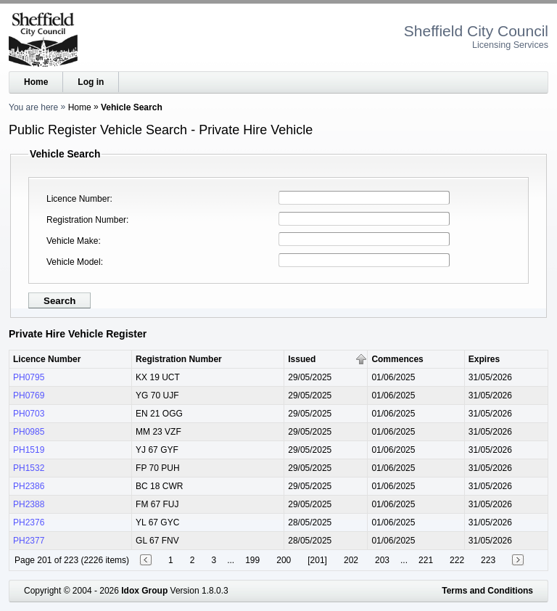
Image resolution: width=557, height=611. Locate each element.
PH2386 (28, 486)
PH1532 (28, 468)
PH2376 (28, 522)
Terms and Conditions (487, 591)
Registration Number (86, 220)
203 (382, 560)
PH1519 (28, 450)
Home (36, 82)
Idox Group (144, 591)
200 (283, 560)
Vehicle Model (73, 262)
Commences (397, 359)
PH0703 (28, 414)
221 (425, 560)
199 (252, 560)
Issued (301, 359)
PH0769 (28, 395)
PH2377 (28, 541)
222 (457, 560)
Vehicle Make (72, 241)
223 (488, 560)
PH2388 (28, 504)
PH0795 (28, 377)
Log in (91, 82)
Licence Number (78, 199)
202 (351, 560)
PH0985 (28, 432)
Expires (484, 359)
